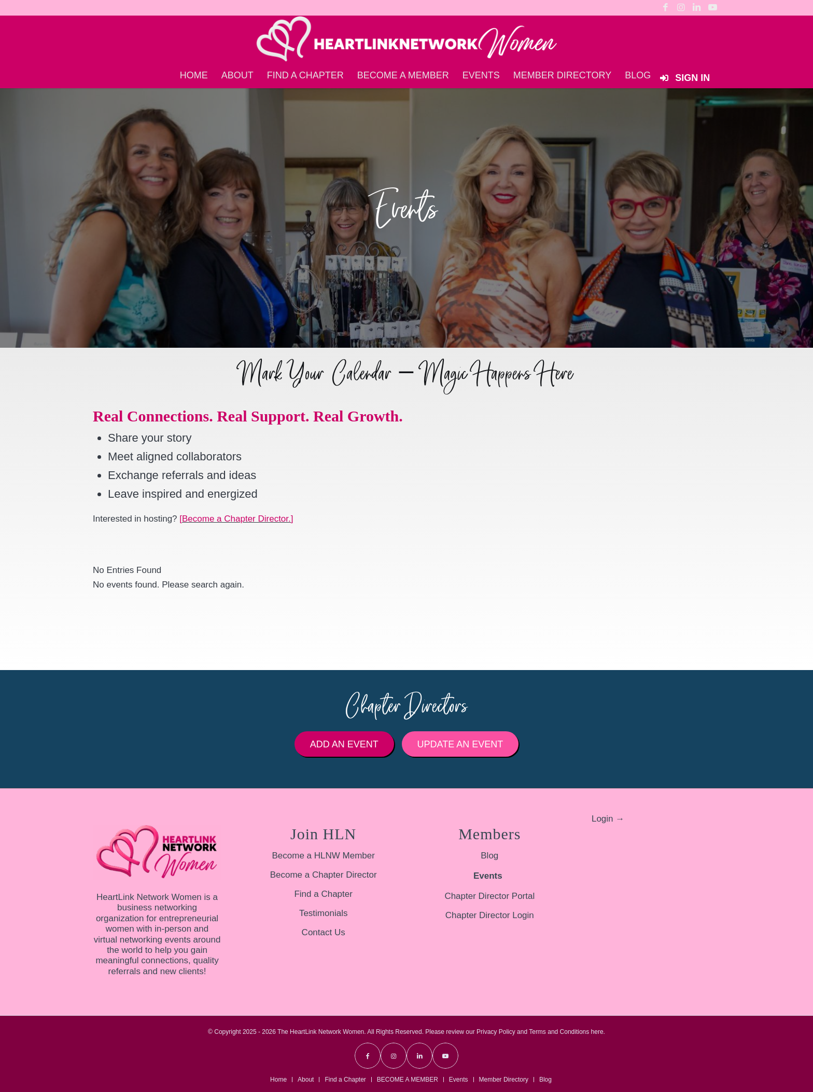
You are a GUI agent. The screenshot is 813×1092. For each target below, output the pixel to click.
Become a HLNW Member (323, 856)
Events (487, 876)
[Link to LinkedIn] (696, 8)
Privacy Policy (495, 1031)
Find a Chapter (323, 894)
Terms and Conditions (559, 1031)
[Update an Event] (460, 744)
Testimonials (323, 913)
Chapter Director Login (489, 915)
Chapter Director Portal (489, 896)
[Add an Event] (344, 744)
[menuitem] (194, 75)
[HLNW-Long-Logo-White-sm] (406, 39)
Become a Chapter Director (323, 875)
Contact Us (323, 932)
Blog (489, 856)
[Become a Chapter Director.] (236, 519)
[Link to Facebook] (665, 8)
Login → (608, 819)
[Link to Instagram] (681, 8)
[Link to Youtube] (712, 8)
